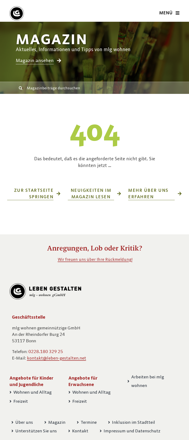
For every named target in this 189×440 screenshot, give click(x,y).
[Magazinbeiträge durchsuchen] (98, 88)
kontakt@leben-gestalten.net (56, 358)
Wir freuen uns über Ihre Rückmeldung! (95, 259)
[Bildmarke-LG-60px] (17, 8)
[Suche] (21, 88)
